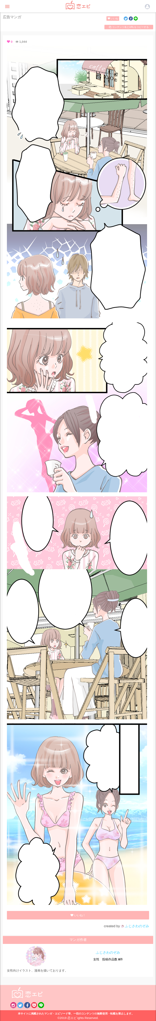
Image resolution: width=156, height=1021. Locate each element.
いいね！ (113, 18)
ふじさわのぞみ (135, 926)
